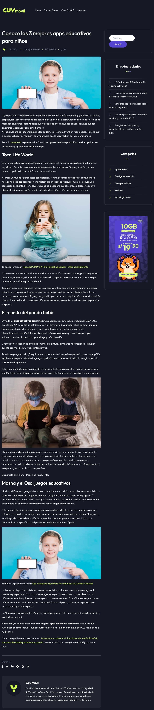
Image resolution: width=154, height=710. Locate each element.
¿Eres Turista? (67, 10)
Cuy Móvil (13, 49)
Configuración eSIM (124, 176)
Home (38, 10)
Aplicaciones (121, 169)
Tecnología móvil (123, 197)
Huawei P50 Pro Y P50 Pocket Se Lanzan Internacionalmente (55, 266)
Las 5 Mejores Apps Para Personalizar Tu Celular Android (62, 583)
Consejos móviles (32, 49)
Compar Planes (51, 10)
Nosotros (81, 10)
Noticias (119, 190)
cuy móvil (16, 142)
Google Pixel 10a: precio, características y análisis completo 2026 (126, 129)
